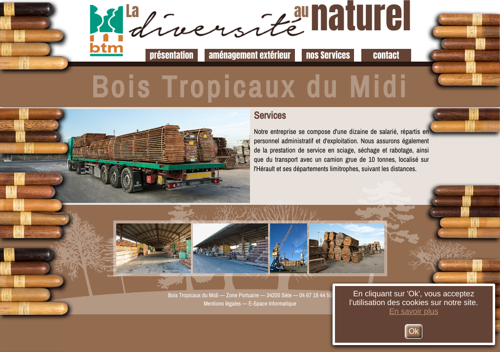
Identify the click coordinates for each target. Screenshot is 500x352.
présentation (171, 55)
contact (386, 55)
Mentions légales (222, 303)
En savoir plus (413, 312)
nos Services (328, 55)
